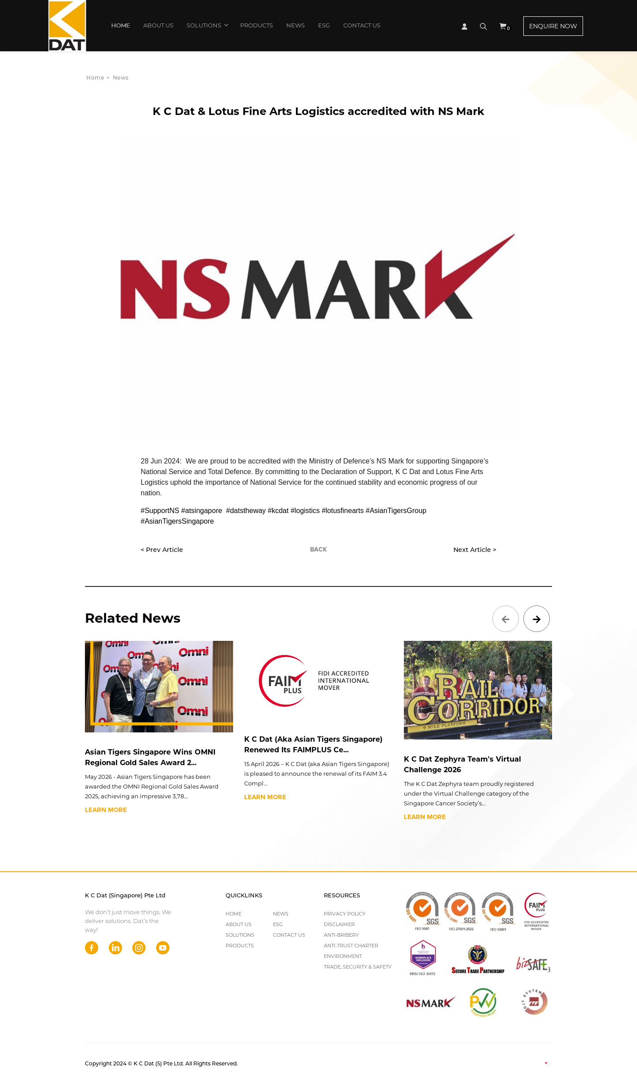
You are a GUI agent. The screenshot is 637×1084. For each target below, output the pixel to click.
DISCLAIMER (339, 924)
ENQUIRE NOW (553, 26)
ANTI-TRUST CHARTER (351, 945)
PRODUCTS (256, 25)
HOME (120, 25)
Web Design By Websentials (510, 1063)
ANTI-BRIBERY (341, 935)
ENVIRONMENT (343, 956)
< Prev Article (162, 550)
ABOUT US (158, 25)
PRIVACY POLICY (344, 914)
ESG (324, 25)
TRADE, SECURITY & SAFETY (357, 967)
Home (95, 77)
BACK (318, 549)
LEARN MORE (106, 810)
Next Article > (474, 550)
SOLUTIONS (207, 25)
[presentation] (505, 618)
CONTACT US (361, 25)
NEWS (295, 25)
